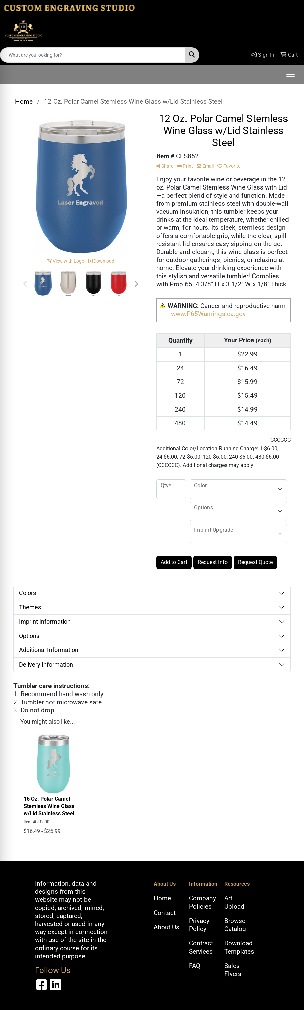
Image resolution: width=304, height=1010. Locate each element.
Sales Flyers (232, 970)
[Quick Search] (92, 55)
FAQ (194, 966)
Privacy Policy (199, 925)
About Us (166, 927)
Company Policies (202, 902)
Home (162, 898)
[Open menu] (290, 74)
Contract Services (201, 947)
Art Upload (234, 902)
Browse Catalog (235, 925)
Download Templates (237, 947)
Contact (165, 913)
